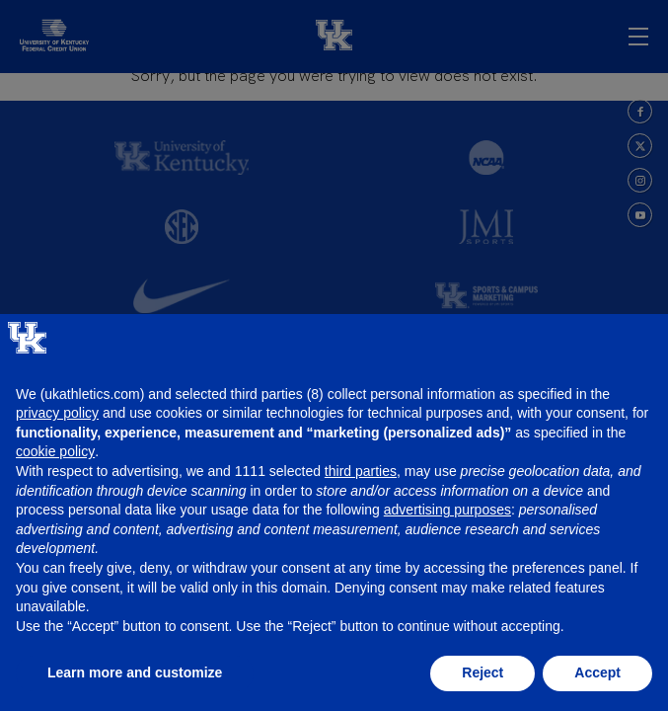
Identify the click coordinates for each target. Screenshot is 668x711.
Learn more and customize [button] (134, 672)
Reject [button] (482, 672)
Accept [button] (597, 672)
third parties (361, 471)
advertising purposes (447, 509)
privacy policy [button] (57, 413)
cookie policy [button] (55, 451)
